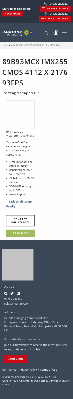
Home (7, 45)
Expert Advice (55, 8)
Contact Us (9, 369)
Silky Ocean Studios (59, 380)
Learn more (20, 233)
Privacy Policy (28, 369)
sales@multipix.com (17, 303)
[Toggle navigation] (64, 32)
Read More (13, 13)
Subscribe (16, 358)
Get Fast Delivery (54, 18)
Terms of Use (48, 369)
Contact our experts (20, 220)
